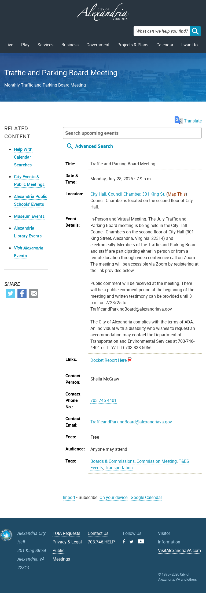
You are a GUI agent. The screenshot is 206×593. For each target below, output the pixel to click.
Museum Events (29, 216)
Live (9, 45)
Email (33, 293)
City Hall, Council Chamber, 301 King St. (127, 194)
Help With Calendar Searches (23, 157)
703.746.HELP (101, 542)
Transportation (119, 468)
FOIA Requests (66, 533)
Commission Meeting (157, 461)
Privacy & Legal (67, 542)
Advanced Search (94, 146)
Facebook (22, 293)
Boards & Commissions (112, 461)
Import (69, 497)
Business (70, 45)
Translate (188, 121)
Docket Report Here (108, 360)
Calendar (164, 45)
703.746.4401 (103, 400)
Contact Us (98, 533)
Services (45, 45)
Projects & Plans (132, 45)
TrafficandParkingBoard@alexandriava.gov (131, 422)
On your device (113, 497)
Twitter (10, 293)
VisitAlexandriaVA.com (179, 550)
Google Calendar (146, 497)
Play (25, 45)
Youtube (141, 541)
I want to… (191, 45)
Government (97, 45)
